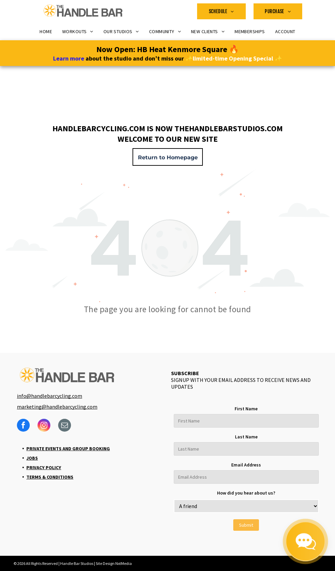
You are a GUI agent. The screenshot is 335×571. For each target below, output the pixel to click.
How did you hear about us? (246, 493)
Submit (246, 525)
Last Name (246, 436)
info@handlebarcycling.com (49, 395)
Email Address (246, 464)
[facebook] (23, 426)
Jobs (32, 458)
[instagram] (44, 426)
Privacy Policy (43, 467)
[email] (64, 426)
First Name (246, 408)
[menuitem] (221, 11)
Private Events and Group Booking (68, 449)
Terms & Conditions (49, 477)
